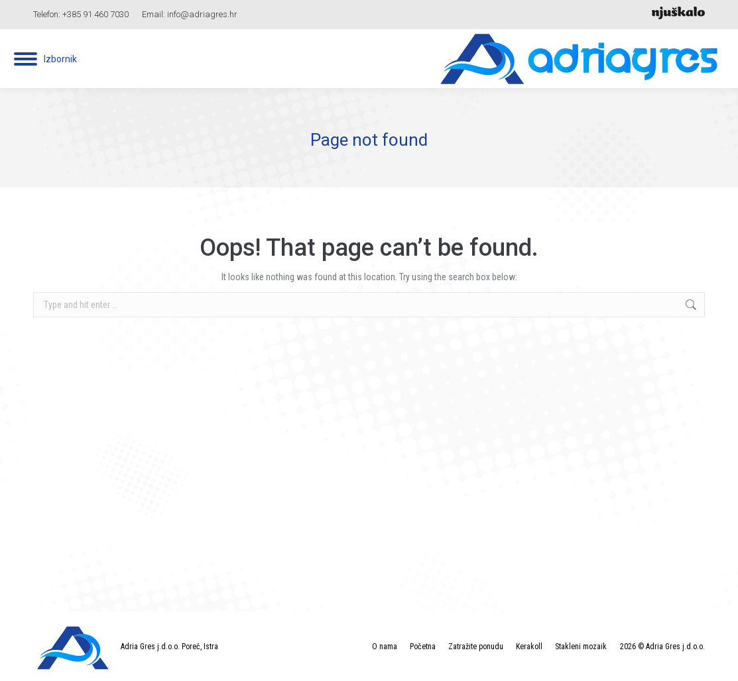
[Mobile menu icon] (45, 59)
